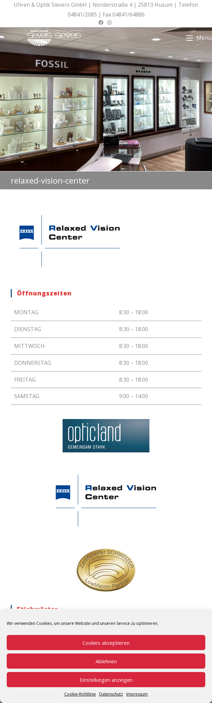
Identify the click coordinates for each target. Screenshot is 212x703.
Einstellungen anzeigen (106, 679)
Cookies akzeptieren (106, 642)
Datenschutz (111, 694)
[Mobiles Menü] (199, 37)
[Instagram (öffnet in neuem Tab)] (109, 23)
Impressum (137, 694)
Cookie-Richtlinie (80, 694)
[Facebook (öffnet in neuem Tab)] (102, 23)
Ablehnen (106, 661)
